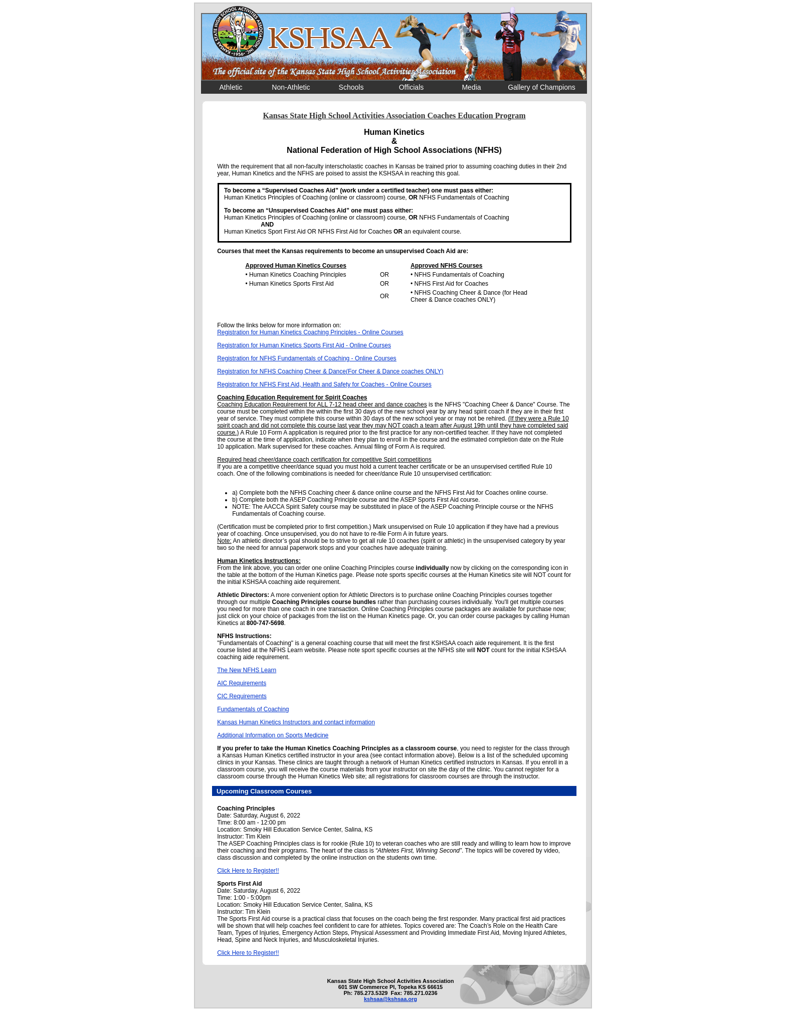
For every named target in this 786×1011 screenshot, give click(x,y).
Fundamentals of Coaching (253, 709)
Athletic (231, 87)
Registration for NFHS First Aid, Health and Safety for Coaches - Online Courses (324, 384)
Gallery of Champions (541, 87)
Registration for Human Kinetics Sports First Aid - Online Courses (304, 345)
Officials (411, 87)
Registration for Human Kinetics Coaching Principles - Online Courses (310, 332)
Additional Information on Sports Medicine (272, 735)
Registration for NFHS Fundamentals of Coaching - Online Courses (307, 358)
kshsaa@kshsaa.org (390, 999)
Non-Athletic (291, 87)
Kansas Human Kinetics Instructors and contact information (296, 722)
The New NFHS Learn (246, 670)
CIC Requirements (242, 696)
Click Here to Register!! (248, 870)
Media (471, 87)
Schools (351, 87)
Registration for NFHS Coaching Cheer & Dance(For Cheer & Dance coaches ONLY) (330, 371)
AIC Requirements (241, 683)
